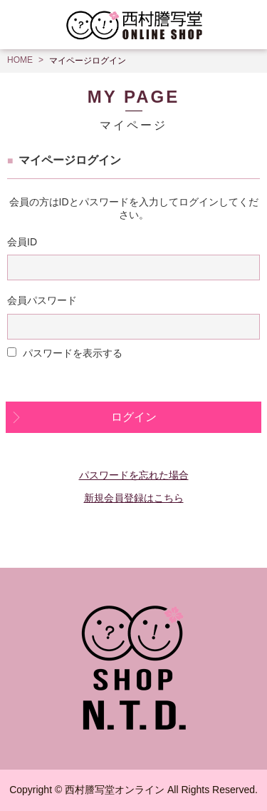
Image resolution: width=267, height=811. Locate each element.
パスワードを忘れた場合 (134, 475)
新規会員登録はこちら (134, 498)
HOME (20, 60)
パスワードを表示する (72, 353)
